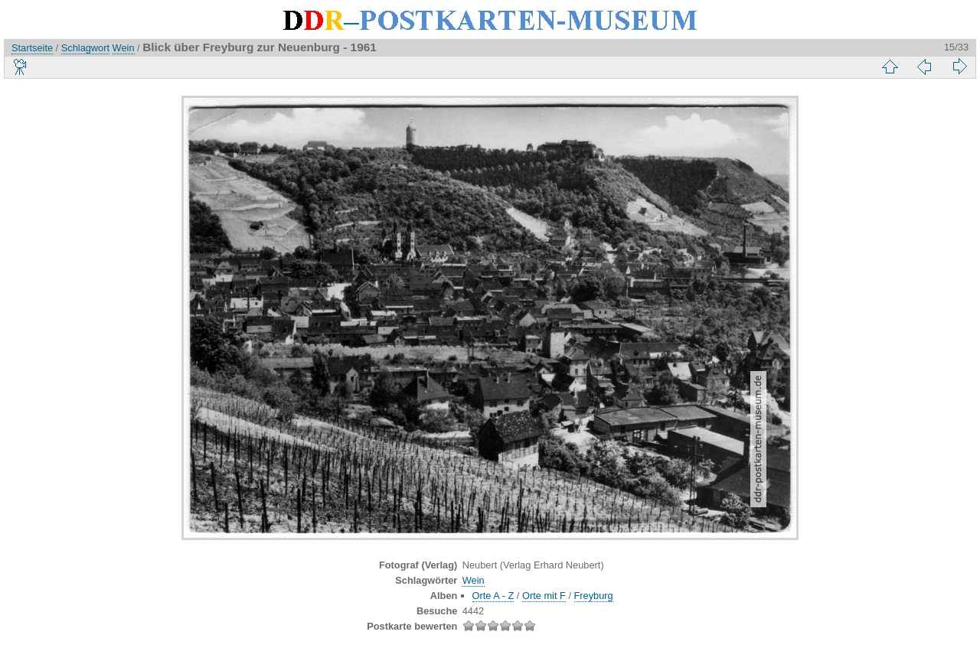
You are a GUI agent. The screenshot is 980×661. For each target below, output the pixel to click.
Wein (124, 48)
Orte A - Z (493, 595)
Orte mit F (544, 595)
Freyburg (593, 595)
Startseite (32, 48)
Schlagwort (85, 48)
